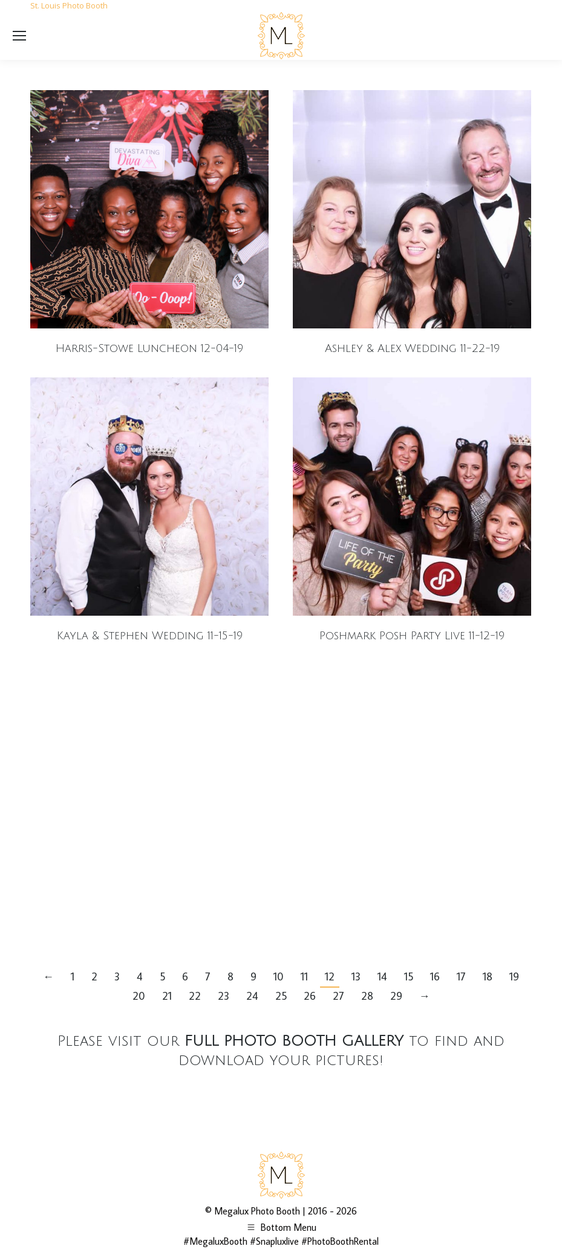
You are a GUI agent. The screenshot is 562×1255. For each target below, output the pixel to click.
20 (138, 996)
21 (167, 996)
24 (252, 996)
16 (435, 976)
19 (514, 976)
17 (461, 976)
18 (487, 976)
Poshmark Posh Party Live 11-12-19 (412, 636)
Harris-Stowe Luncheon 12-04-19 (149, 348)
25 (281, 996)
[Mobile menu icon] (19, 35)
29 (396, 996)
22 (195, 996)
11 (304, 976)
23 (223, 996)
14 (382, 976)
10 (278, 976)
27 (338, 996)
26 (310, 996)
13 (356, 976)
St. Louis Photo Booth (69, 5)
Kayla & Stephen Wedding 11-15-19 (150, 636)
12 (330, 976)
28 (367, 996)
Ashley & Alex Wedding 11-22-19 (412, 348)
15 (408, 976)
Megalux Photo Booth (257, 1211)
